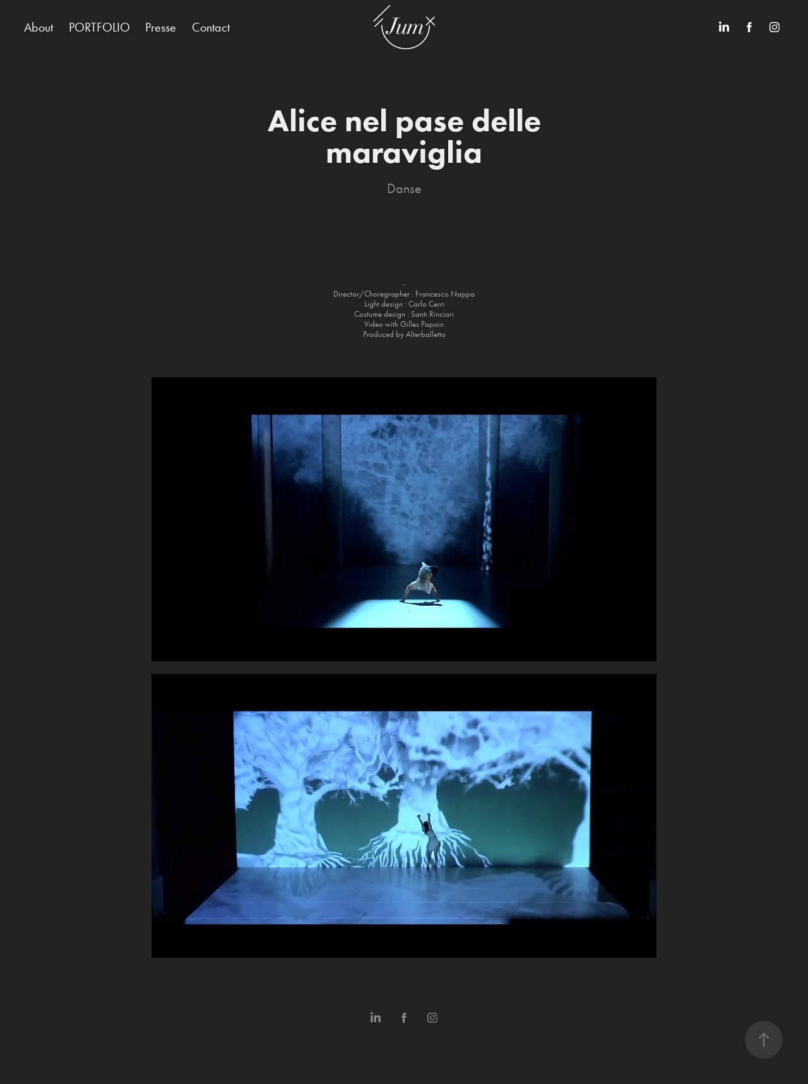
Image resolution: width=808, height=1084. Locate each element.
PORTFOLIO (99, 27)
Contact (211, 27)
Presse (160, 27)
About (38, 27)
